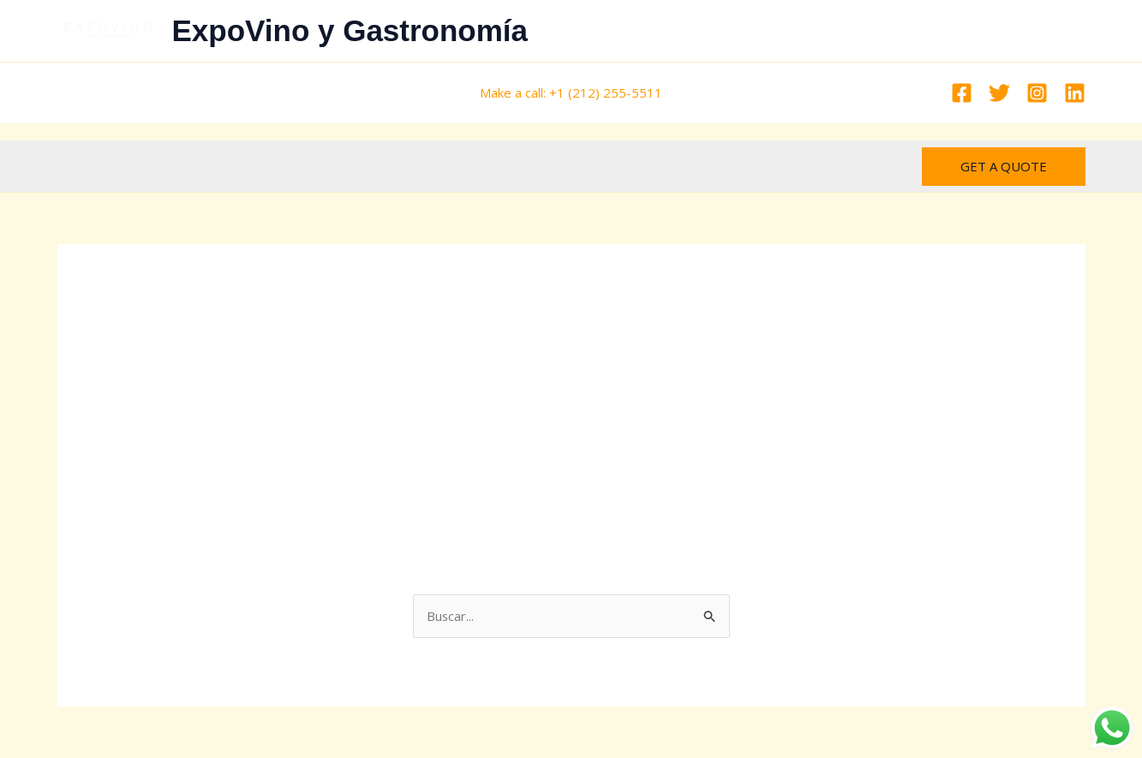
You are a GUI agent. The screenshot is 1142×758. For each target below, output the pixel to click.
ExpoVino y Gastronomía (350, 30)
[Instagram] (1037, 93)
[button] (1003, 166)
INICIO (674, 30)
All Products (593, 30)
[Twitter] (999, 93)
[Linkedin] (1074, 93)
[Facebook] (961, 93)
